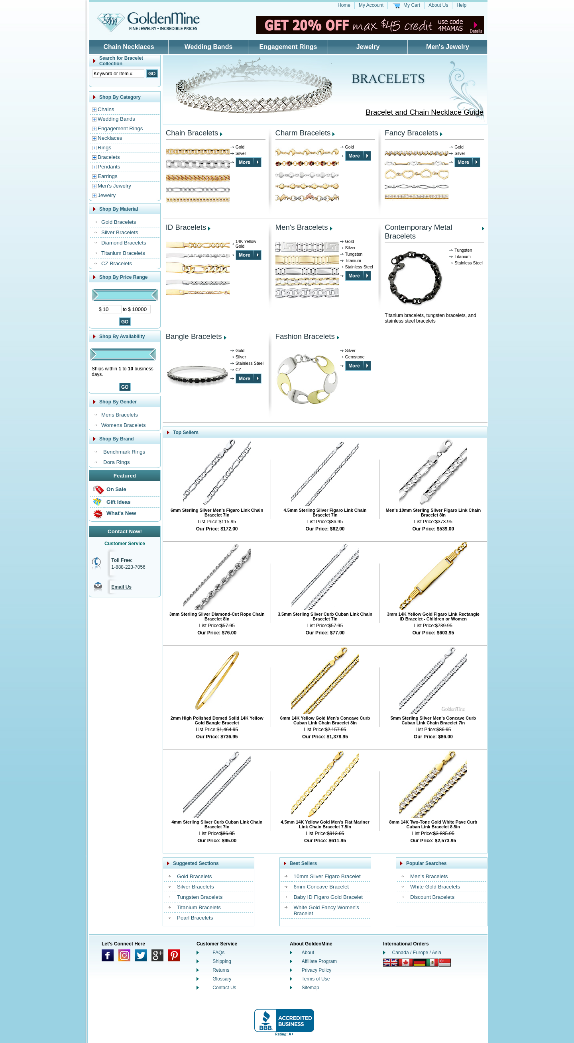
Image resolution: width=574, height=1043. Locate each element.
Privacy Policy (317, 970)
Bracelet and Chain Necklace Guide (425, 112)
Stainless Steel (359, 266)
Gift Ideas (118, 502)
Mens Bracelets (119, 415)
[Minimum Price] (112, 309)
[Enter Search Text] (118, 73)
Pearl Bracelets (195, 918)
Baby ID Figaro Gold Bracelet (328, 897)
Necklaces (110, 138)
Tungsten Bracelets (199, 897)
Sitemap (310, 987)
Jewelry (368, 46)
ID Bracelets (186, 227)
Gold (240, 147)
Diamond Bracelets (123, 243)
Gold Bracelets (118, 222)
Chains (106, 109)
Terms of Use (316, 979)
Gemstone (355, 356)
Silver (241, 153)
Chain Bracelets (192, 133)
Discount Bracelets (432, 897)
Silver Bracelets (119, 232)
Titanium (353, 260)
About (308, 952)
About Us (438, 5)
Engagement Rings (288, 46)
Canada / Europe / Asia (416, 952)
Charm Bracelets (303, 133)
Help (461, 5)
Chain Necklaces (128, 46)
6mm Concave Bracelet (321, 887)
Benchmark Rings (124, 452)
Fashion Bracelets (305, 336)
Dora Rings (116, 462)
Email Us (121, 587)
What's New (121, 513)
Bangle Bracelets (194, 336)
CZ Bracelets (116, 263)
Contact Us (224, 987)
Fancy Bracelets (411, 133)
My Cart (411, 5)
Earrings (108, 176)
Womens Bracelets (123, 425)
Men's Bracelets (301, 227)
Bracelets (109, 157)
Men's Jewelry (447, 46)
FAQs (218, 952)
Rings (104, 148)
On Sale (116, 489)
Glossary (221, 979)
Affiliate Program (319, 961)
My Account (371, 5)
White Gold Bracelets (435, 887)
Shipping (221, 961)
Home (344, 5)
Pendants (109, 167)
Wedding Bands (209, 46)
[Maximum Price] (141, 309)
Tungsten (354, 254)
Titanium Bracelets (123, 253)
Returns (220, 970)
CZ (238, 369)
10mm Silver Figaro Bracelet (327, 876)
